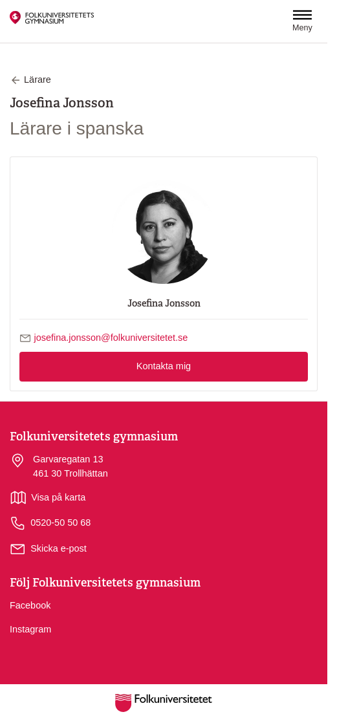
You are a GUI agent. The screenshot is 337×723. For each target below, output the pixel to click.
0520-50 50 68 (50, 523)
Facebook (30, 605)
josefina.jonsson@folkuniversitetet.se (111, 337)
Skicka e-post (58, 548)
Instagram (30, 629)
